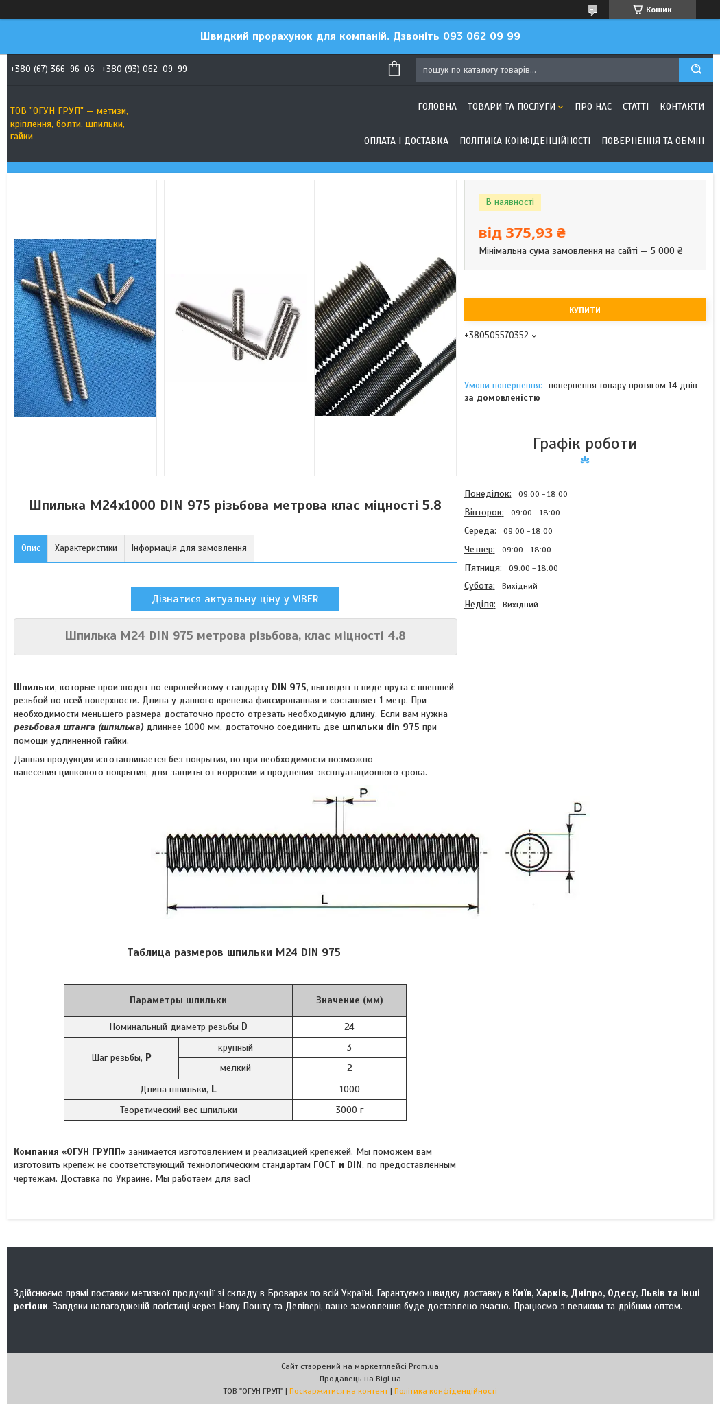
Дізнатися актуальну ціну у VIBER (235, 599)
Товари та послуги (511, 107)
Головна (437, 107)
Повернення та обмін (652, 141)
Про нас (593, 107)
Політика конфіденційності (524, 141)
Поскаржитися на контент (338, 1391)
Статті (636, 107)
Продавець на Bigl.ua (360, 1378)
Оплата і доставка (406, 141)
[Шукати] (696, 70)
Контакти (682, 107)
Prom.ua (424, 1366)
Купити (585, 310)
